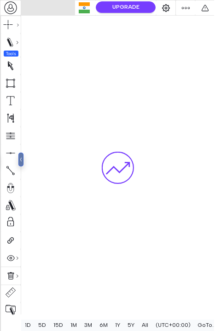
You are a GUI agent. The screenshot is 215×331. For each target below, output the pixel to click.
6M (103, 325)
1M (73, 325)
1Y (117, 325)
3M (88, 325)
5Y (131, 325)
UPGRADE (144, 7)
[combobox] (10, 7)
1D (28, 325)
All (145, 325)
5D (42, 325)
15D (58, 325)
